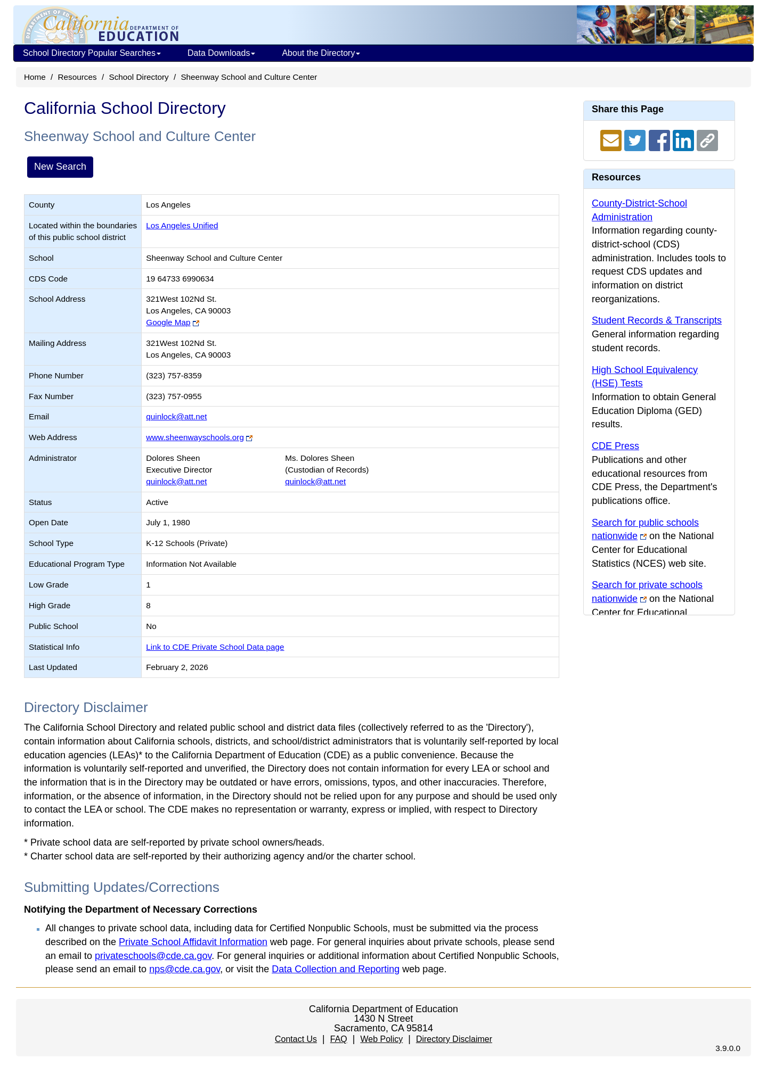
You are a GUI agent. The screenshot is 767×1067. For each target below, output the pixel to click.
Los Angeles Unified (182, 225)
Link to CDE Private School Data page (215, 646)
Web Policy (381, 1039)
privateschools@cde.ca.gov (153, 955)
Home (35, 76)
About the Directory (321, 52)
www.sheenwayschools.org (195, 437)
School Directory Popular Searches (92, 52)
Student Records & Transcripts (657, 320)
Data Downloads (221, 52)
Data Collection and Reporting (335, 969)
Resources (77, 76)
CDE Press (615, 446)
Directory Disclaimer (454, 1039)
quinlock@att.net (176, 416)
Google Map (168, 322)
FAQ (338, 1039)
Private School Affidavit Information (193, 942)
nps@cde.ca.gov (184, 969)
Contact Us (296, 1039)
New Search (60, 166)
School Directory (138, 76)
